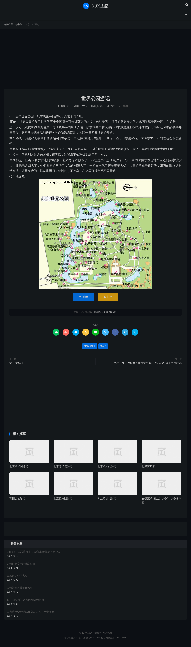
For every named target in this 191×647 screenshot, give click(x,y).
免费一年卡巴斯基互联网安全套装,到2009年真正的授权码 (148, 362)
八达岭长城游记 (107, 498)
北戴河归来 (148, 466)
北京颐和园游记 (18, 466)
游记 (103, 346)
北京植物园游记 (63, 498)
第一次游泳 (16, 362)
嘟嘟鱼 (95, 6)
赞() (124, 106)
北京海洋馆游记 (63, 466)
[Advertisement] (95, 59)
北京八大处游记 (107, 466)
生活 (28, 24)
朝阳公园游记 (17, 498)
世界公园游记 (95, 98)
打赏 (107, 296)
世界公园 (89, 346)
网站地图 (107, 632)
